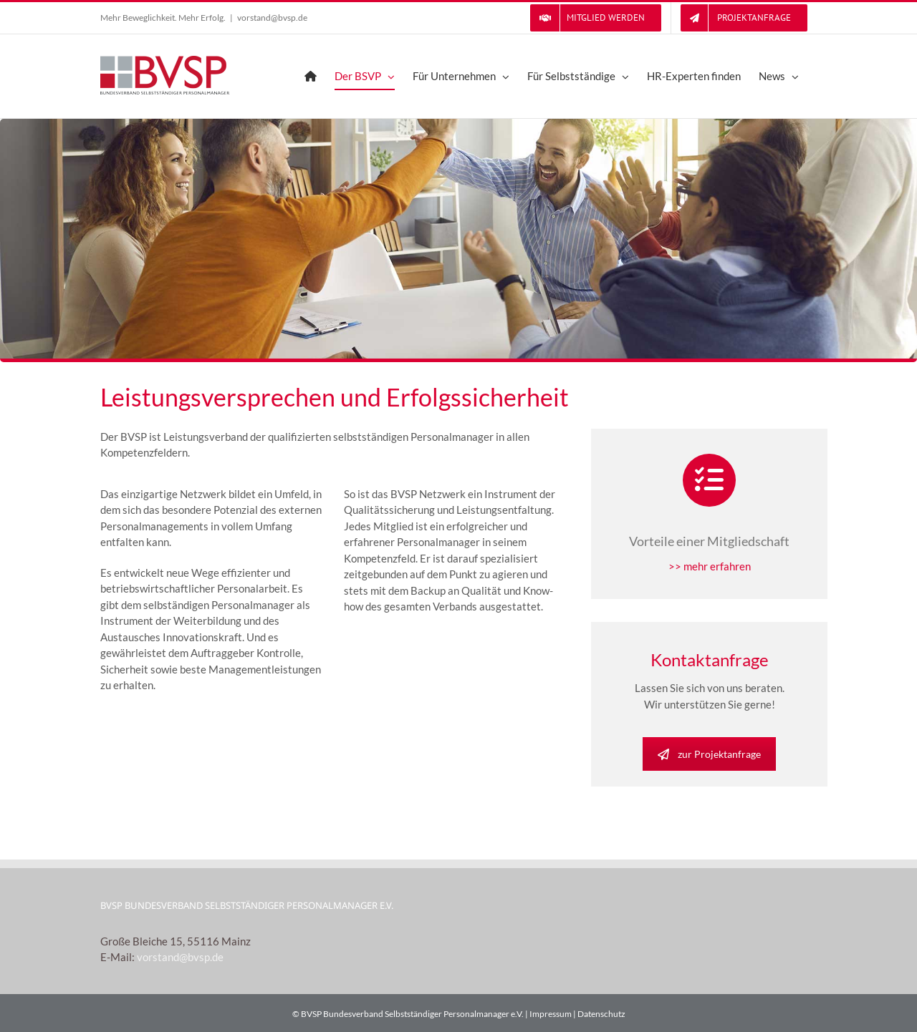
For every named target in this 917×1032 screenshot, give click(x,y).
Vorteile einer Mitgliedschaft (709, 541)
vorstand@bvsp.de (272, 17)
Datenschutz (601, 1013)
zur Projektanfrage (709, 754)
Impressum (550, 1013)
